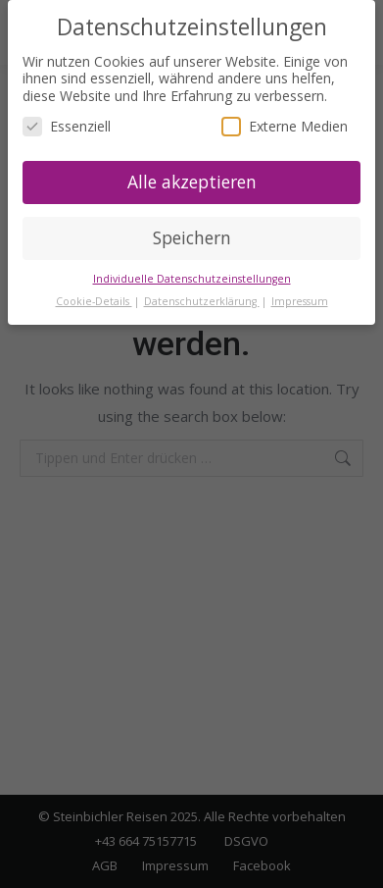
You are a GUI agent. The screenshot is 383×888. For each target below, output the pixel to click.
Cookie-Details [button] (94, 301)
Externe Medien (284, 126)
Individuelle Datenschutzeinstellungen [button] (192, 279)
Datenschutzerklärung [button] (202, 301)
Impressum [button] (299, 301)
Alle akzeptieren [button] (192, 181)
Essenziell (67, 126)
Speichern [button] (192, 237)
